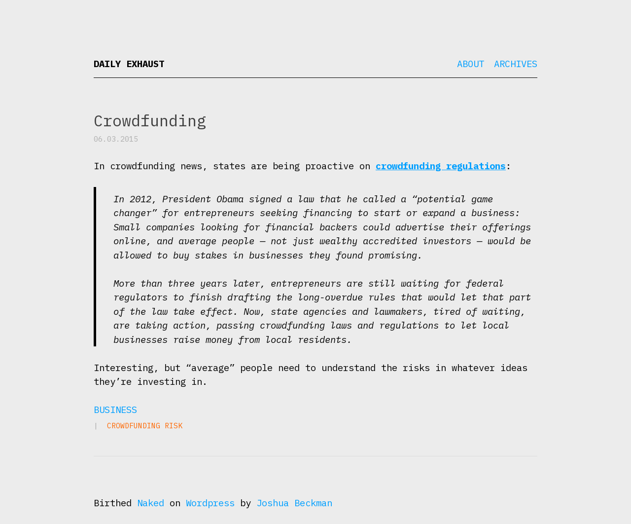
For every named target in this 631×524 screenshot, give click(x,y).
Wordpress (210, 503)
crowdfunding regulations (441, 166)
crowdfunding (133, 425)
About (470, 64)
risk (173, 425)
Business (115, 409)
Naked (150, 503)
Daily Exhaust (129, 64)
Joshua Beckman (294, 503)
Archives (515, 64)
